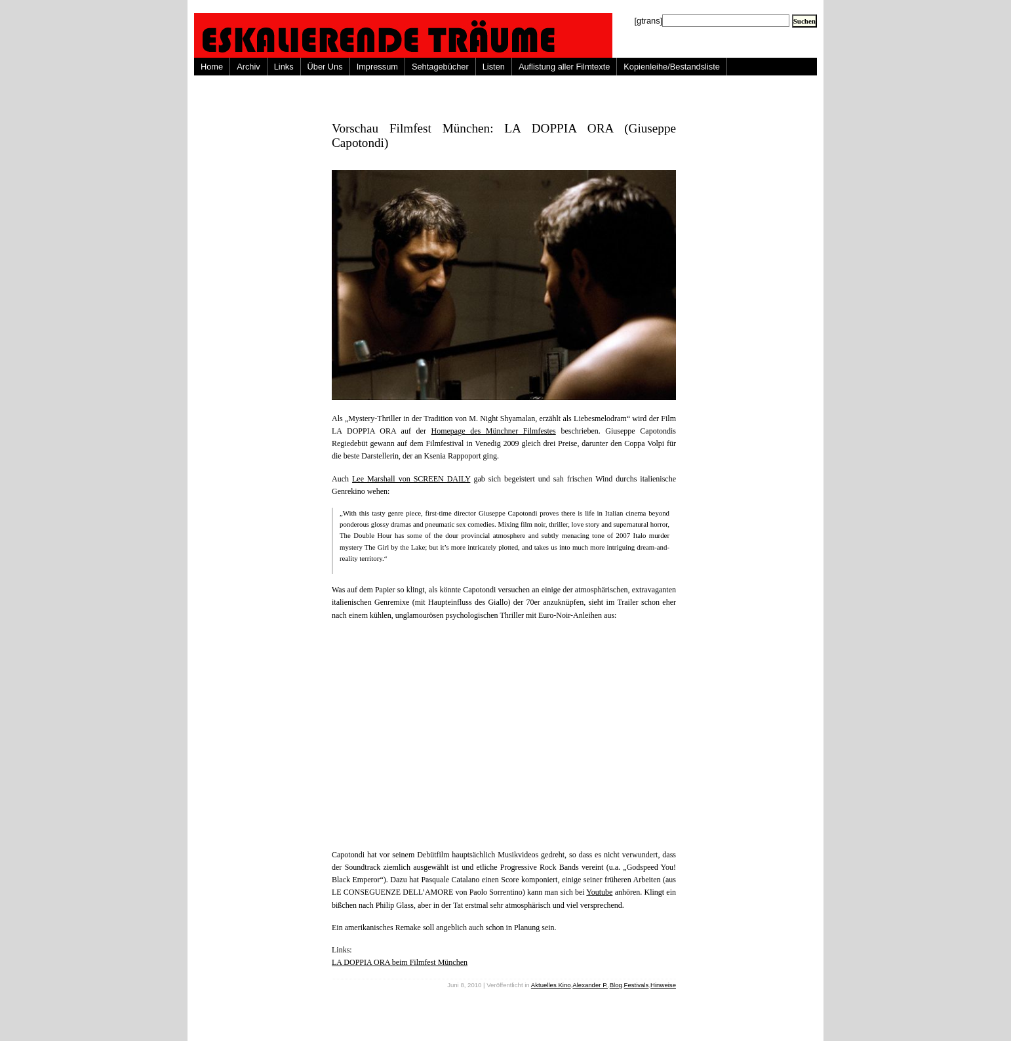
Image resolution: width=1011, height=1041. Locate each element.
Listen (494, 66)
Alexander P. (590, 985)
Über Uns (325, 66)
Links (284, 66)
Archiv (248, 66)
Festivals (636, 985)
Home (212, 66)
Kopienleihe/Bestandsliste (672, 66)
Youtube (599, 892)
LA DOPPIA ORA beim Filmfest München (399, 962)
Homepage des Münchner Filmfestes (493, 431)
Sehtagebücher (440, 66)
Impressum (377, 66)
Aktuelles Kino (551, 985)
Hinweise (663, 985)
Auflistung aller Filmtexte (564, 66)
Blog (616, 985)
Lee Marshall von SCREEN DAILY (411, 478)
